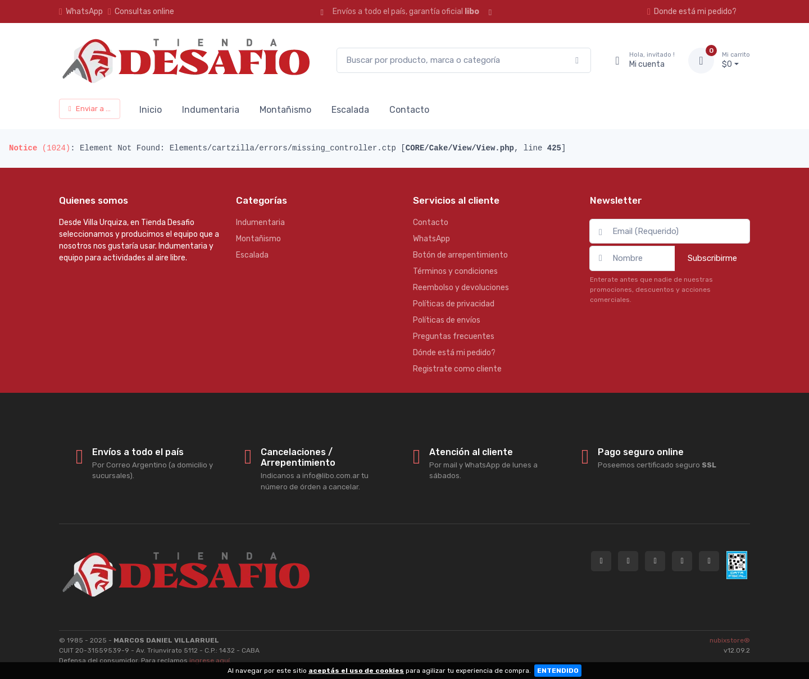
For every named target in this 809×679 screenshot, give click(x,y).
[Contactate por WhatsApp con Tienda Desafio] (628, 561)
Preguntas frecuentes (453, 336)
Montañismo (285, 109)
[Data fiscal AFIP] (737, 565)
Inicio (150, 109)
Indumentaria (210, 109)
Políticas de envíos (446, 320)
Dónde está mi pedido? (454, 352)
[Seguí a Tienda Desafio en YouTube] (709, 561)
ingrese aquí (209, 660)
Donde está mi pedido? (692, 11)
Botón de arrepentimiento (460, 255)
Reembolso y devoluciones (461, 287)
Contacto (409, 109)
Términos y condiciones (455, 271)
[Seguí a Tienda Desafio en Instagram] (655, 561)
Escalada (350, 109)
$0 (736, 60)
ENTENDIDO (557, 671)
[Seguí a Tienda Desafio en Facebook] (682, 561)
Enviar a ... (90, 108)
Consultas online (141, 11)
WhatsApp (84, 11)
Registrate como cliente (457, 369)
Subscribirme (712, 258)
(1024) (39, 148)
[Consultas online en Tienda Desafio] (601, 561)
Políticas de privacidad (453, 304)
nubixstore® (730, 640)
